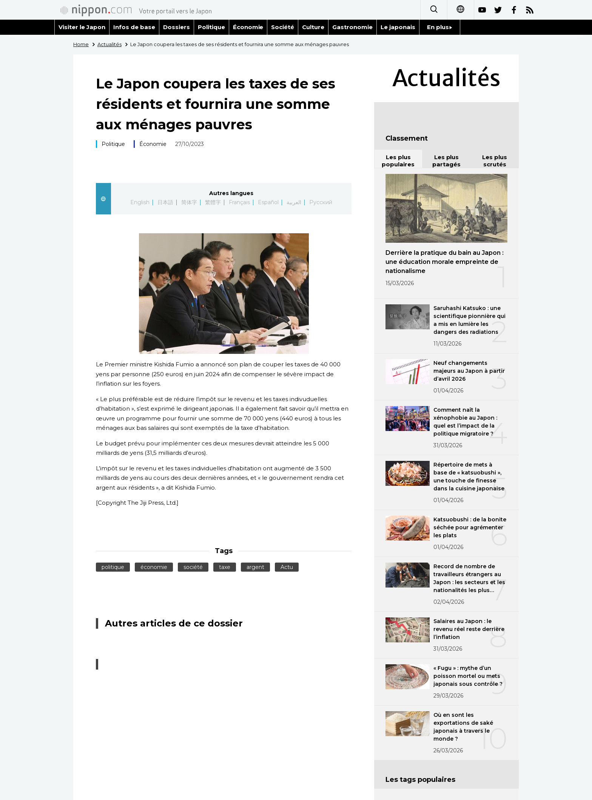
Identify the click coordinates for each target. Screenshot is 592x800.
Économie (248, 27)
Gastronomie (352, 27)
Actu (287, 567)
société (193, 567)
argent (255, 567)
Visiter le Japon (82, 27)
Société (282, 27)
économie (153, 567)
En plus (439, 27)
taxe (224, 567)
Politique (211, 27)
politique (113, 567)
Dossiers (176, 27)
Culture (313, 27)
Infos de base (134, 27)
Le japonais (398, 27)
